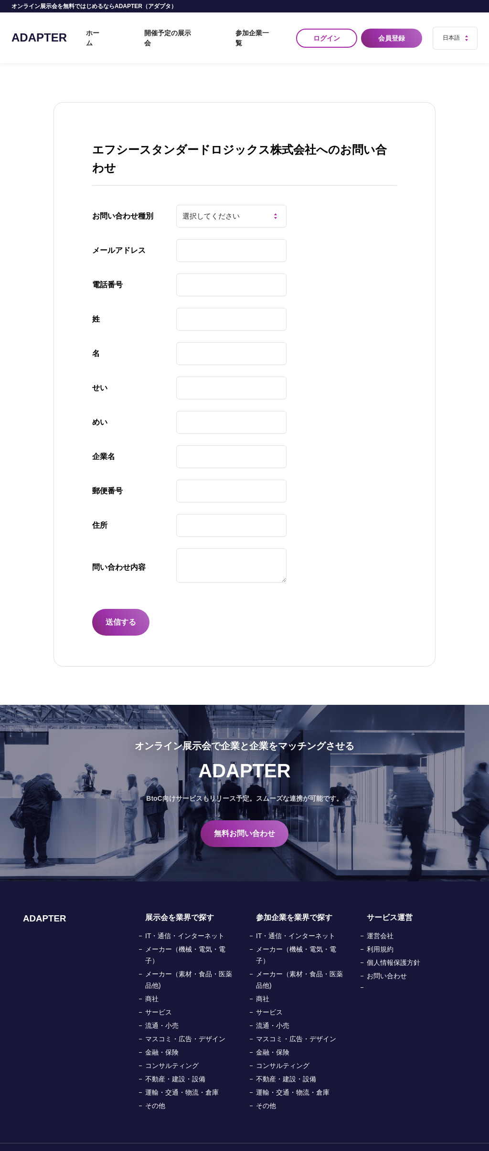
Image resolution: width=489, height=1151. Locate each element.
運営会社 (380, 919)
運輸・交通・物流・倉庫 (182, 1076)
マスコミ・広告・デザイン (185, 1022)
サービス (158, 996)
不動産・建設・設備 (175, 1063)
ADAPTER (39, 29)
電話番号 (107, 268)
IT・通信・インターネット (184, 919)
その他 (155, 1089)
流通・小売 (162, 1009)
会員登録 (393, 30)
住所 (99, 509)
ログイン (326, 30)
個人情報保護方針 (393, 946)
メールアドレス (119, 234)
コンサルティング (172, 1049)
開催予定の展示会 (200, 30)
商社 (152, 982)
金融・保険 (162, 1036)
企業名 (103, 440)
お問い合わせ (387, 959)
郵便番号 (107, 475)
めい (99, 406)
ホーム (148, 30)
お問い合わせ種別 (122, 200)
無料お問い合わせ (244, 817)
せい (99, 371)
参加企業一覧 (263, 30)
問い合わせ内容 (119, 551)
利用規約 (380, 933)
